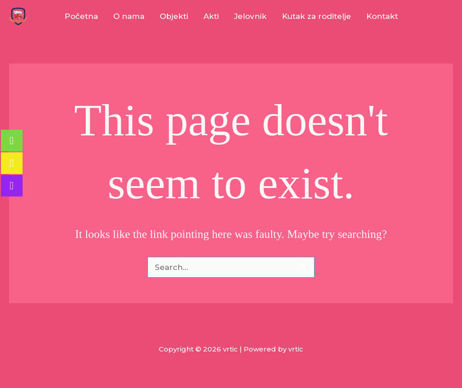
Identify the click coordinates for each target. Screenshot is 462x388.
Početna (81, 16)
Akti (211, 16)
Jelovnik (250, 16)
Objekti (174, 16)
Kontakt (382, 16)
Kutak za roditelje (316, 16)
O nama (128, 16)
